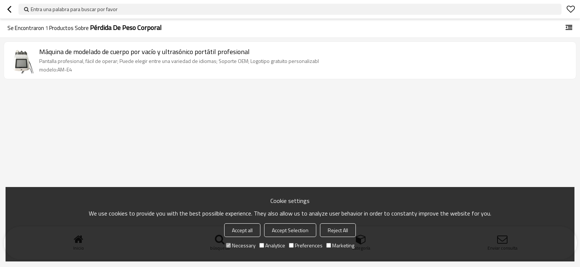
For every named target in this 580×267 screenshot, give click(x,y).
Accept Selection (290, 230)
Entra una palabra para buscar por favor (74, 9)
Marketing (340, 245)
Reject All (338, 230)
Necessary (241, 245)
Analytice (272, 245)
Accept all (242, 230)
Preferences (306, 245)
